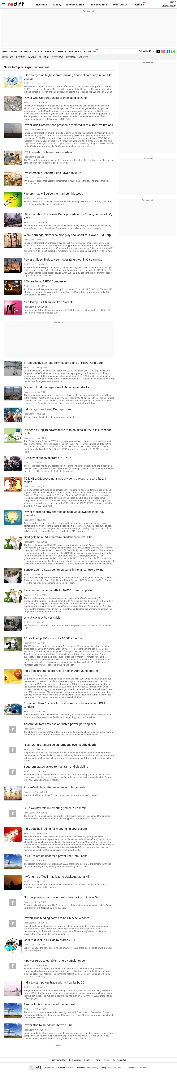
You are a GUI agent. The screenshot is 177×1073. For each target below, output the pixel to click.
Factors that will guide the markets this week (53, 193)
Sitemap (102, 1067)
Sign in (173, 2)
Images (32, 57)
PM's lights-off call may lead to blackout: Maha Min (57, 876)
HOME (5, 51)
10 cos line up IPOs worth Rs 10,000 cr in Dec (53, 638)
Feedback (112, 1067)
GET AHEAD (75, 51)
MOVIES (38, 51)
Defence (20, 57)
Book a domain (75, 1060)
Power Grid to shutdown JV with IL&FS (49, 1025)
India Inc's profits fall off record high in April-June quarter (61, 671)
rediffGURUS (120, 4)
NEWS (14, 51)
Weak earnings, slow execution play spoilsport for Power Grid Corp (67, 235)
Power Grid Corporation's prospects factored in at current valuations (68, 125)
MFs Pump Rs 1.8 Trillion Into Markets (49, 302)
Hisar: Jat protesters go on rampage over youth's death (60, 744)
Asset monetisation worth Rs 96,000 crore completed (59, 590)
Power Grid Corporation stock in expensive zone (55, 98)
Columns (43, 57)
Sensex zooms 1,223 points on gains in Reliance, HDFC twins (63, 569)
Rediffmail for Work (58, 1060)
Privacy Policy (92, 1067)
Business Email (99, 4)
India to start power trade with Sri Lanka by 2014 (55, 982)
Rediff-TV (138, 4)
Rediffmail (42, 4)
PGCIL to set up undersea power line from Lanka (55, 856)
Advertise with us (67, 1067)
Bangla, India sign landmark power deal (49, 1004)
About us (121, 1067)
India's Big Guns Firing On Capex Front (48, 409)
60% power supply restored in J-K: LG (48, 458)
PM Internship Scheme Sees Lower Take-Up (52, 173)
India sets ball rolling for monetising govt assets (55, 828)
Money (57, 4)
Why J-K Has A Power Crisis (42, 617)
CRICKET (49, 51)
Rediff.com (54, 1067)
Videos (106, 1060)
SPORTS (61, 51)
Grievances (143, 1067)
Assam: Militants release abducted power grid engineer (60, 724)
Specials (70, 57)
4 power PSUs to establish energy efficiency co (54, 960)
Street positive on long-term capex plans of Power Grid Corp (63, 363)
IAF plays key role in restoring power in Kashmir (55, 808)
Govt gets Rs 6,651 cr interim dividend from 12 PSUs (58, 537)
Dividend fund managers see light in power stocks (56, 387)
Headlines (7, 57)
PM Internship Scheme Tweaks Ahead (49, 152)
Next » (59, 1045)
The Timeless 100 (119, 1060)
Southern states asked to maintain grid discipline (56, 766)
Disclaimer (80, 1067)
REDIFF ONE (90, 51)
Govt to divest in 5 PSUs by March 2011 (49, 940)
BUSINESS (25, 51)
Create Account (169, 6)
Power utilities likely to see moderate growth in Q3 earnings (63, 259)
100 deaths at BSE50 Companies (45, 281)
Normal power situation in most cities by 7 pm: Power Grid (62, 897)
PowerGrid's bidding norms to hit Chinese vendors (56, 918)
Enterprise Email (75, 4)
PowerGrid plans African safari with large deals (55, 787)
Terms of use (132, 1067)
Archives (83, 57)
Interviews (57, 57)
